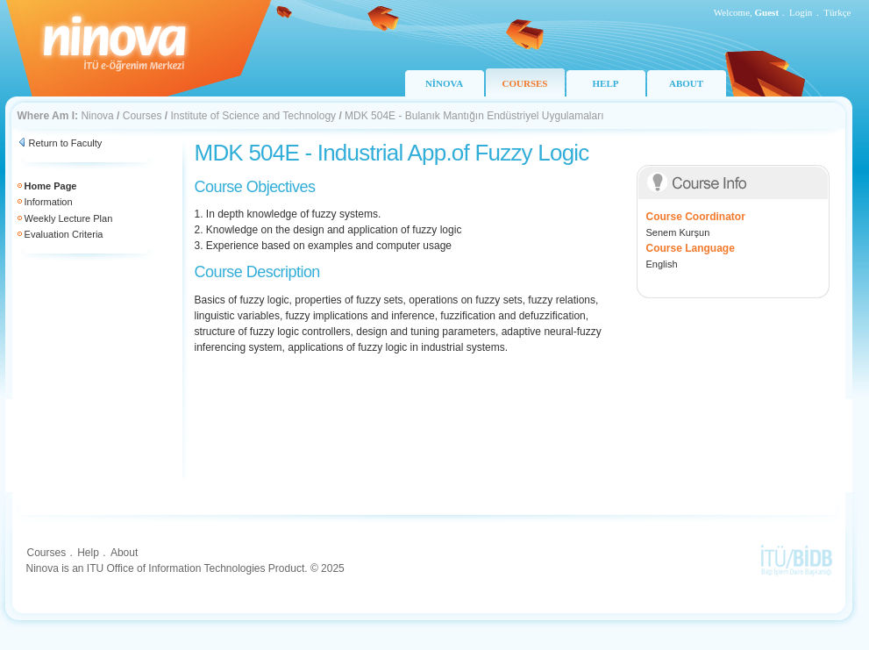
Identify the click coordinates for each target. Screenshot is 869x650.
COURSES (525, 83)
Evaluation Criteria (64, 234)
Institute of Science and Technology (253, 116)
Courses (142, 116)
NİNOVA (444, 83)
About (124, 552)
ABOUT (686, 83)
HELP (606, 83)
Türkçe (837, 12)
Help (88, 552)
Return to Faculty (66, 143)
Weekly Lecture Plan (69, 218)
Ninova (97, 116)
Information (49, 201)
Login (800, 12)
